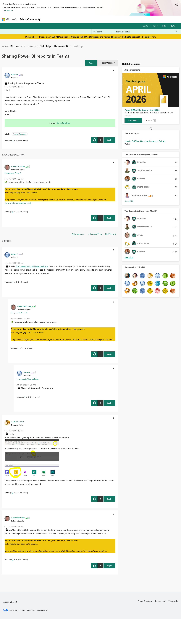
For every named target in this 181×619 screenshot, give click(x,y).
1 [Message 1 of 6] (12, 140)
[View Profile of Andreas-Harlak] (17, 421)
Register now (150, 36)
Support (115, 19)
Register (145, 26)
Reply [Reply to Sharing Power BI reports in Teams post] (109, 140)
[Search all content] (146, 31)
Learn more (8, 10)
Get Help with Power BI (54, 46)
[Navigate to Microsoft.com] (9, 19)
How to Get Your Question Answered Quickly (145, 141)
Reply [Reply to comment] (109, 218)
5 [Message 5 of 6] (12, 212)
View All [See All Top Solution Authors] (129, 201)
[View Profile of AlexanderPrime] (18, 166)
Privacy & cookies (145, 601)
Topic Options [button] (107, 62)
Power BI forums (12, 46)
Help (164, 26)
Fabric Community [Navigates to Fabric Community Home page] (30, 19)
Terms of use (160, 601)
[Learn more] (133, 120)
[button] (91, 63)
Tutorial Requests (19, 134)
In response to (12, 173)
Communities (82, 19)
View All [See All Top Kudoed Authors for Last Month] (129, 257)
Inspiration (58, 19)
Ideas (69, 19)
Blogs (94, 19)
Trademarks (173, 601)
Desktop (78, 46)
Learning (104, 19)
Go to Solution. (63, 123)
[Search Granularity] (103, 31)
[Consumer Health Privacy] (37, 610)
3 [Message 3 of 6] (12, 492)
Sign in (155, 26)
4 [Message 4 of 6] (12, 282)
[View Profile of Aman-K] (14, 74)
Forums (46, 19)
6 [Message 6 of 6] (24, 397)
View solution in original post (18, 203)
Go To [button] (173, 26)
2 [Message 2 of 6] (12, 559)
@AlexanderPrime (40, 266)
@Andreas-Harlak (23, 266)
